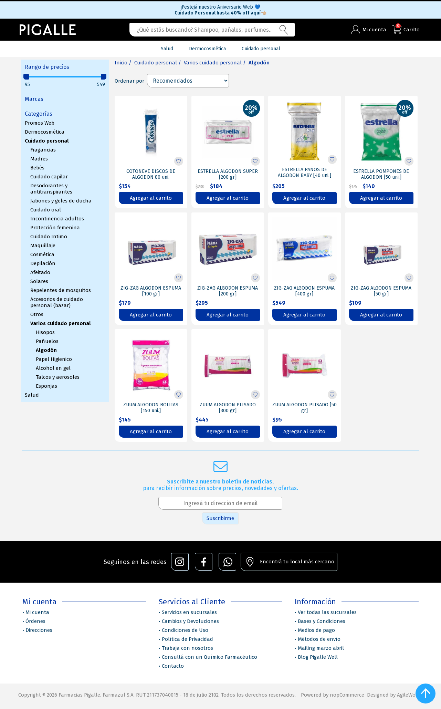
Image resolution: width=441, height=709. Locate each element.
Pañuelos (47, 341)
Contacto (173, 666)
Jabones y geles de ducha (61, 201)
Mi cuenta (37, 612)
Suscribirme (220, 518)
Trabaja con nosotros (187, 648)
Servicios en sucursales (189, 612)
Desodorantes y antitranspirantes (51, 189)
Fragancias (43, 150)
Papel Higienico (54, 359)
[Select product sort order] (188, 80)
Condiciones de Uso (185, 630)
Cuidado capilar (49, 177)
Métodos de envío (319, 639)
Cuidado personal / (157, 63)
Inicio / (123, 63)
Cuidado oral (45, 210)
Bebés (37, 168)
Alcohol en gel (53, 368)
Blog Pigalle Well (318, 657)
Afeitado (40, 272)
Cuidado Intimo (48, 236)
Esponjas (46, 386)
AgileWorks (410, 695)
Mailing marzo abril (321, 648)
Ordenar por (129, 81)
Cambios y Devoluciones (190, 621)
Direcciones (38, 630)
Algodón (46, 350)
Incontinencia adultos (57, 219)
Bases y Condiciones (321, 621)
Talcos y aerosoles (58, 377)
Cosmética (42, 254)
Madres (39, 159)
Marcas (34, 99)
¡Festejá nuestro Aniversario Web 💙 (220, 7)
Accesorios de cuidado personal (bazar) (56, 302)
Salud (32, 395)
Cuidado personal (47, 141)
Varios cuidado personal (60, 323)
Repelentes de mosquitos (60, 290)
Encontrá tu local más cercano (297, 562)
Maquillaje (42, 245)
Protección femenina (55, 228)
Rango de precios (47, 67)
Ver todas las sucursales (327, 612)
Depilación (42, 263)
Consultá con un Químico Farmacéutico (209, 657)
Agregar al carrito (151, 198)
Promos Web (39, 123)
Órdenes (35, 621)
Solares (39, 281)
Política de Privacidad (187, 639)
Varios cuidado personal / (215, 63)
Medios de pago (316, 630)
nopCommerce (347, 695)
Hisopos (45, 332)
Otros (36, 314)
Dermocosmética (44, 132)
